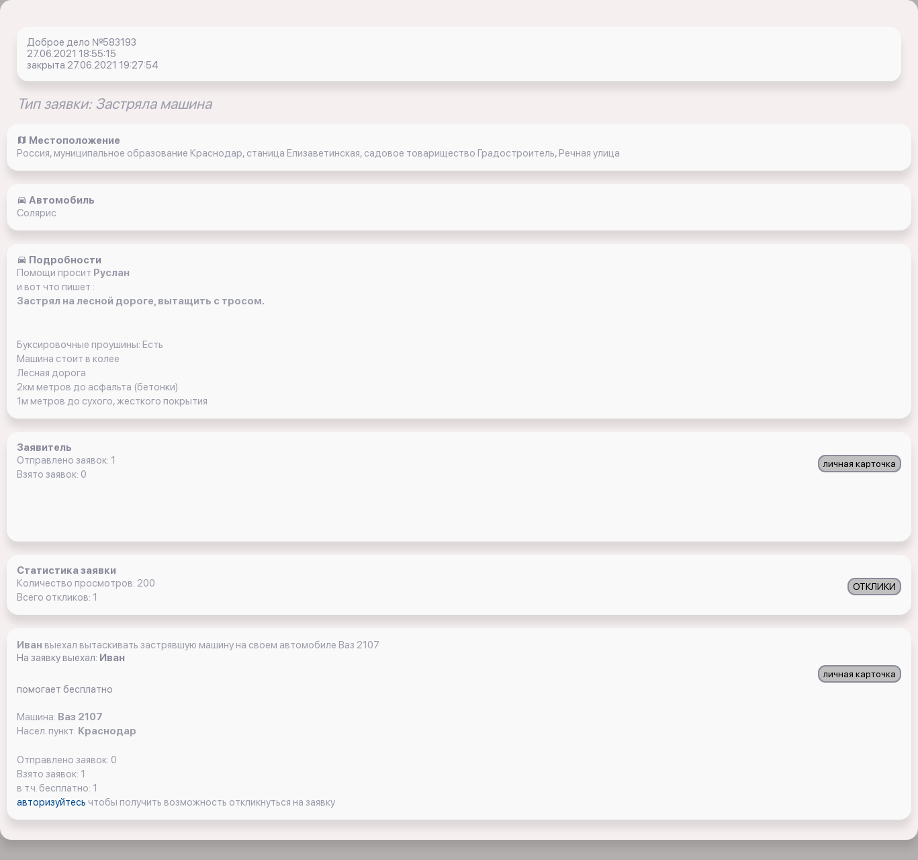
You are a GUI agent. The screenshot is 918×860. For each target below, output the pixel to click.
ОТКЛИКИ (874, 586)
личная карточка (859, 463)
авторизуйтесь (52, 802)
